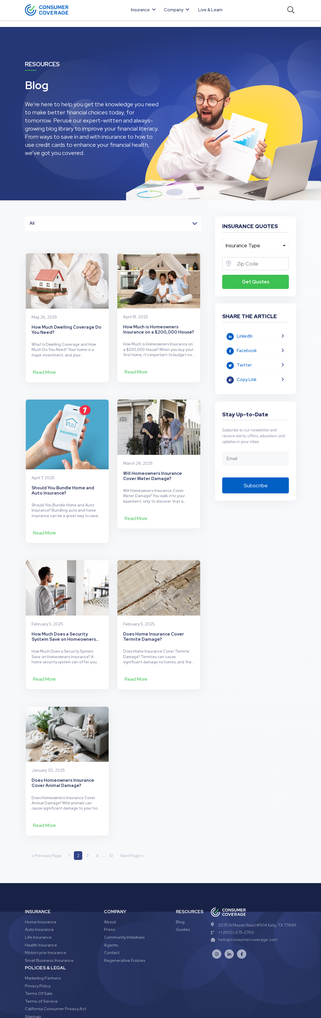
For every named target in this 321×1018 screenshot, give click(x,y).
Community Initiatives (124, 899)
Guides (183, 891)
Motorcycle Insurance (45, 914)
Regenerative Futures (124, 922)
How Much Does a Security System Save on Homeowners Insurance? (64, 604)
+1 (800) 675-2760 (232, 894)
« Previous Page (46, 817)
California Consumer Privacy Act (55, 970)
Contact (111, 914)
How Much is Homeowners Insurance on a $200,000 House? (158, 323)
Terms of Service (41, 963)
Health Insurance (41, 906)
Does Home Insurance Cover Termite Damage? (153, 604)
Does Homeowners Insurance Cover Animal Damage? (63, 744)
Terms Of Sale (38, 955)
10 (112, 817)
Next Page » (132, 817)
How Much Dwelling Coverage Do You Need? (66, 323)
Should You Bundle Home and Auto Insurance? (63, 464)
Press (109, 891)
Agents (111, 906)
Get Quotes (255, 282)
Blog (180, 883)
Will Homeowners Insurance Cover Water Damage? (152, 464)
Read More (44, 366)
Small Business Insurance (49, 922)
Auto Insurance (39, 891)
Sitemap (33, 978)
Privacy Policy (37, 947)
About (110, 883)
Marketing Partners (43, 939)
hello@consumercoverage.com (244, 901)
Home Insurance (40, 883)
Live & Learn (210, 10)
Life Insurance (38, 899)
